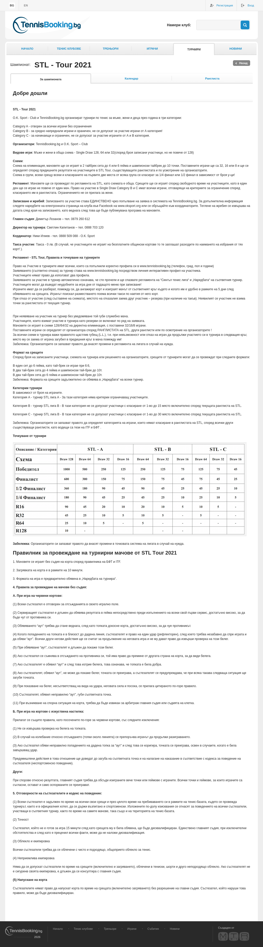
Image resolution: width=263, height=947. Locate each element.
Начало (27, 48)
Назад (243, 63)
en (26, 5)
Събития (153, 928)
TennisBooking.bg (47, 25)
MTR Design (233, 936)
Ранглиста (212, 78)
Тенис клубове (69, 48)
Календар (131, 78)
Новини (235, 48)
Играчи (152, 48)
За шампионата (50, 79)
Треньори (110, 48)
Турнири (194, 49)
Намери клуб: (179, 25)
